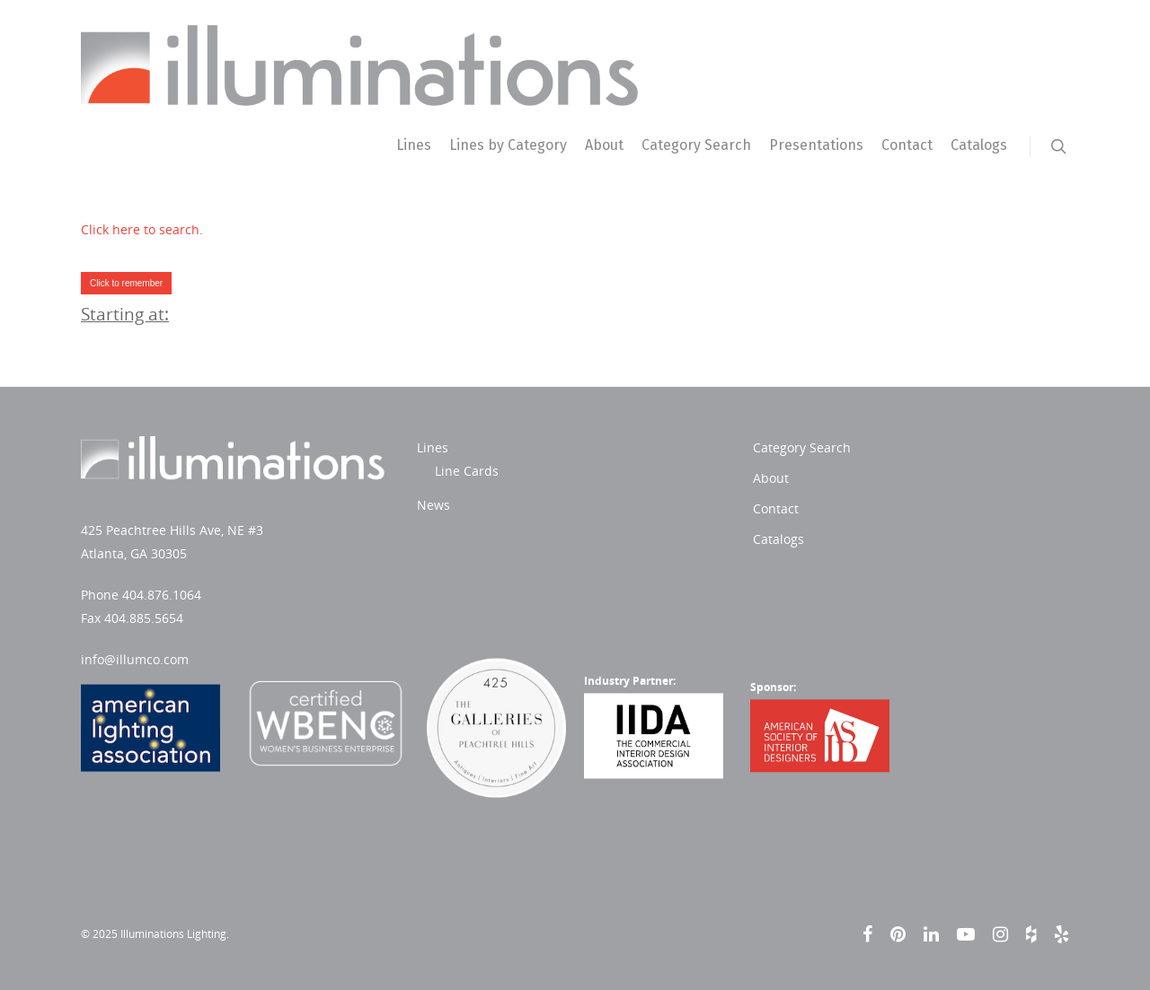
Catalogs (979, 144)
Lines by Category (508, 144)
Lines (413, 144)
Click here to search (140, 229)
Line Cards (467, 470)
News (433, 504)
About (604, 144)
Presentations (816, 144)
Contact (907, 144)
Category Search (696, 144)
